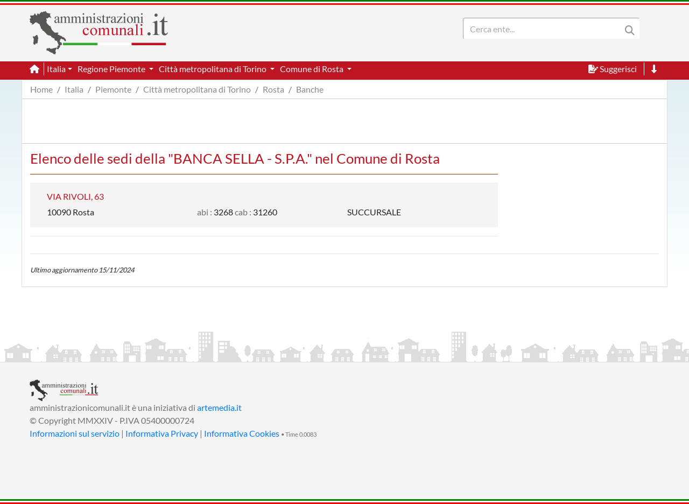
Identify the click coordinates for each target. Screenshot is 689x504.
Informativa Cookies (241, 433)
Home (41, 89)
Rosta (273, 89)
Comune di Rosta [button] (312, 69)
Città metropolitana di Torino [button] (213, 69)
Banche (310, 89)
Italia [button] (56, 69)
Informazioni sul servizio (74, 433)
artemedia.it (219, 407)
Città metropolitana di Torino (197, 89)
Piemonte (113, 89)
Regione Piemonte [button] (112, 69)
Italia (74, 89)
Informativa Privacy (161, 433)
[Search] (544, 28)
